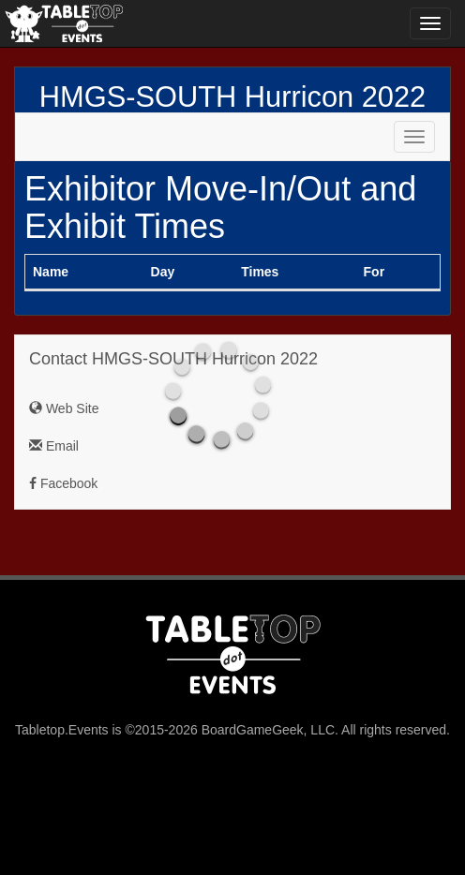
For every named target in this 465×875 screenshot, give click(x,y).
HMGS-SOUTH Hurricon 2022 (232, 97)
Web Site (63, 408)
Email (54, 445)
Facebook (63, 483)
